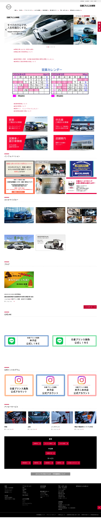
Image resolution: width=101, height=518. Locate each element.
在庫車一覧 (49, 453)
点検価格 (24, 492)
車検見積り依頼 (61, 493)
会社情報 (87, 1)
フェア (23, 500)
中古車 (20, 10)
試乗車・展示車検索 (9, 487)
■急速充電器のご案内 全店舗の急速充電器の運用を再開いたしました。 (34, 59)
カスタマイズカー (8, 490)
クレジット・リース (44, 496)
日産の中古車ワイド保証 (10, 499)
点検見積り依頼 (61, 496)
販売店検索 (45, 10)
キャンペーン (25, 504)
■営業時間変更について (20, 103)
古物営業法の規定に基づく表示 (73, 514)
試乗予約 (36, 443)
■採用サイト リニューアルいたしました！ (26, 108)
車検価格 (24, 489)
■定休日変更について (20, 106)
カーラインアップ (8, 489)
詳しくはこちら (8, 301)
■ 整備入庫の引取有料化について (23, 51)
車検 (23, 487)
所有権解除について (40, 514)
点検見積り (47, 462)
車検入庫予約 (61, 492)
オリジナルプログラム (27, 503)
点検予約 (59, 462)
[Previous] (5, 30)
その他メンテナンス (72, 462)
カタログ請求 (62, 443)
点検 (23, 490)
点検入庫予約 (61, 495)
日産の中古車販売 (8, 497)
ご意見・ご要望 (93, 1)
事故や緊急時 (25, 495)
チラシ (23, 502)
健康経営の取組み (62, 506)
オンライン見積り (48, 443)
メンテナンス (25, 493)
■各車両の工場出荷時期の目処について (25, 61)
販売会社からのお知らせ (75, 10)
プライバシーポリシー (51, 514)
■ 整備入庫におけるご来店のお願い (24, 49)
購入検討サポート (54, 10)
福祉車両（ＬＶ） (8, 492)
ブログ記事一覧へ (89, 306)
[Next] (72, 30)
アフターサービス (28, 10)
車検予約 (36, 462)
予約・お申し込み (64, 10)
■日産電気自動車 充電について (22, 111)
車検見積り (25, 462)
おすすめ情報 (37, 10)
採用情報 (82, 1)
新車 (15, 10)
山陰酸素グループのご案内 (64, 504)
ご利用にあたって (61, 514)
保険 (41, 497)
